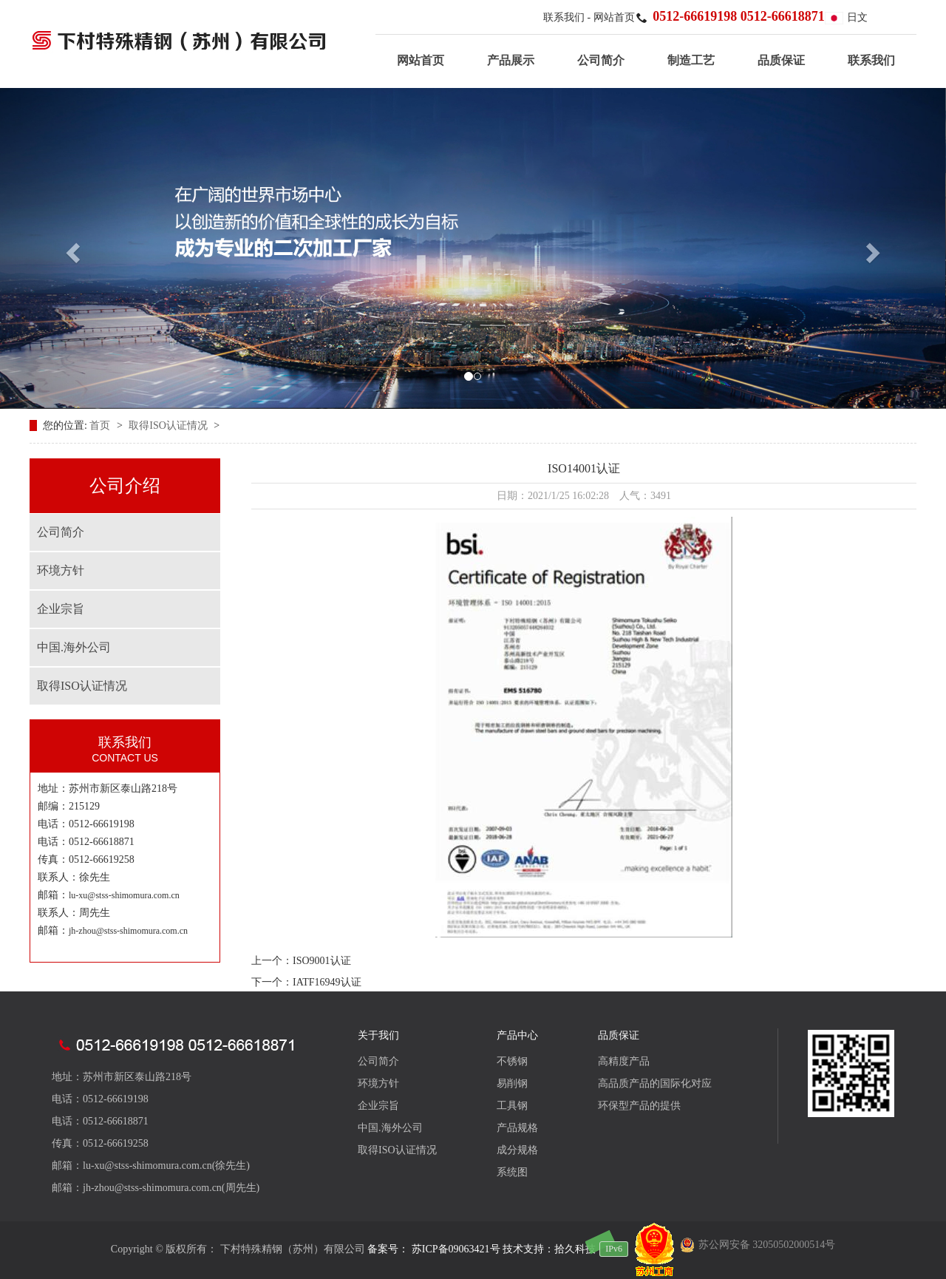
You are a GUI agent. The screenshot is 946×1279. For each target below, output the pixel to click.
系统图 (512, 1172)
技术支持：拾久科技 (549, 1249)
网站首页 (614, 17)
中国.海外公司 (74, 647)
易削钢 (512, 1083)
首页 (101, 425)
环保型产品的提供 (639, 1105)
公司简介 (601, 60)
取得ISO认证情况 (169, 425)
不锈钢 (512, 1061)
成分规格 (517, 1150)
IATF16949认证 (327, 982)
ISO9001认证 (322, 960)
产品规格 (517, 1127)
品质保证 (781, 60)
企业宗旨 (60, 609)
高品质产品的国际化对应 (655, 1083)
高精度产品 (624, 1061)
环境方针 (60, 570)
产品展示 (510, 60)
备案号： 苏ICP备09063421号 (433, 1249)
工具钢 (512, 1105)
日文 (846, 17)
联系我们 (565, 17)
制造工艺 (691, 60)
